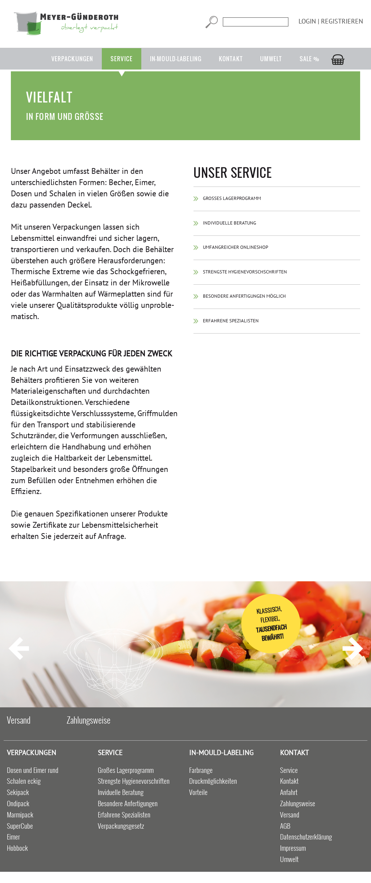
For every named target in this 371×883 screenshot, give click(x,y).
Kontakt (231, 58)
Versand (18, 719)
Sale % (310, 58)
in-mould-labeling (175, 58)
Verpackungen (72, 58)
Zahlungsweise (89, 719)
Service (122, 58)
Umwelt (271, 58)
